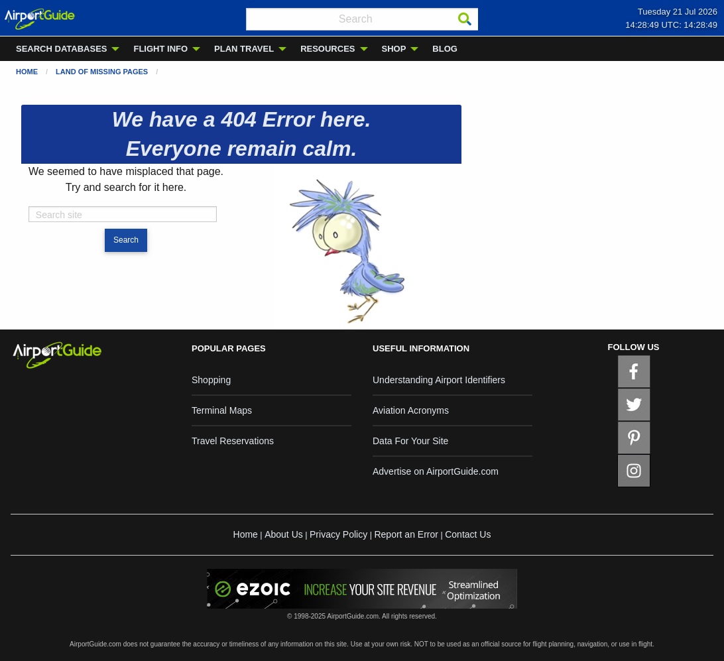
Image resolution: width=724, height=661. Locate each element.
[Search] (464, 19)
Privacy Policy (338, 534)
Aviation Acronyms (411, 410)
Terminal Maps (222, 410)
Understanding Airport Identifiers (439, 380)
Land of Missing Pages (102, 72)
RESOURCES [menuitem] (327, 49)
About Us (284, 534)
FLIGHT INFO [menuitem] (160, 49)
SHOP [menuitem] (394, 49)
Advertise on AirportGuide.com (436, 471)
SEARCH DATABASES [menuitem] (61, 49)
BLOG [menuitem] (444, 49)
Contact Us (468, 534)
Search (126, 240)
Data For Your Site (410, 441)
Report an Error (406, 534)
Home (27, 72)
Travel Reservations (233, 441)
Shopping (211, 380)
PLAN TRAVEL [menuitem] (244, 49)
